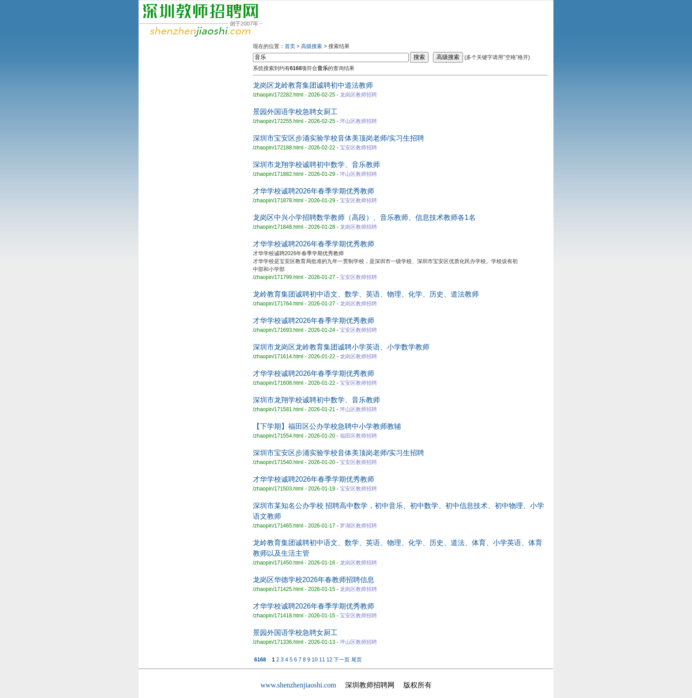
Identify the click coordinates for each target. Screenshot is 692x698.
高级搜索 (311, 46)
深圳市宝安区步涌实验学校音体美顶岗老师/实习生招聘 (338, 138)
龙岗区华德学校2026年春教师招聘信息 (314, 579)
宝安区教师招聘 (358, 148)
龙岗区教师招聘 (358, 95)
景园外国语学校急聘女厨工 (295, 111)
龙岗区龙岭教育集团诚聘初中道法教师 (313, 85)
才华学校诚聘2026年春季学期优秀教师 (314, 191)
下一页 (342, 660)
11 (322, 660)
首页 (290, 46)
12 (329, 660)
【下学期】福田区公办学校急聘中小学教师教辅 (327, 426)
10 (314, 660)
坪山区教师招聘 (358, 121)
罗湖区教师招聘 (358, 526)
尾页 (356, 660)
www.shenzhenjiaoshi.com (298, 685)
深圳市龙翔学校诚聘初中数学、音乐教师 (316, 164)
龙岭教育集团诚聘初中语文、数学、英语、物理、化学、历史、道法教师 (366, 294)
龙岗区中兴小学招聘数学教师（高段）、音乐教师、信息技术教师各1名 (364, 217)
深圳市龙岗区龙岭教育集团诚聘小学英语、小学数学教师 (341, 347)
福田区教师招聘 (358, 436)
